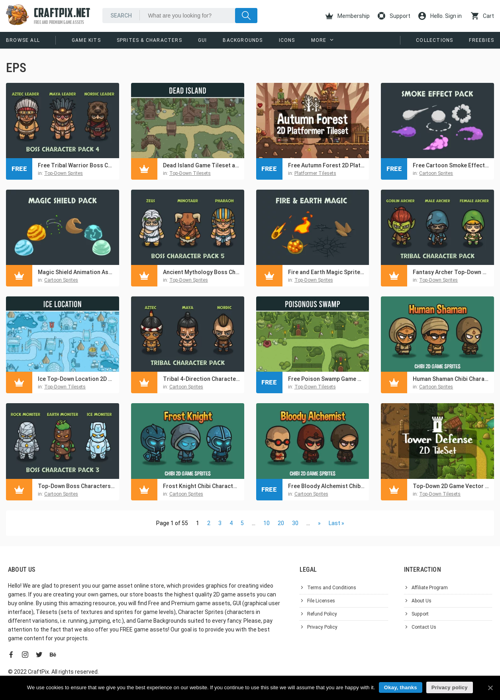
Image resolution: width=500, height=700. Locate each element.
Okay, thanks (400, 687)
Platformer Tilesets (315, 173)
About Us (421, 601)
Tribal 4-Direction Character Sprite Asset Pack (201, 379)
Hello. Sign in (440, 16)
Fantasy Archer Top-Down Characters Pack (451, 272)
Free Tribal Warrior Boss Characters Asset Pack (76, 165)
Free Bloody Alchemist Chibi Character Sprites (326, 486)
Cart (482, 16)
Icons (287, 40)
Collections (434, 40)
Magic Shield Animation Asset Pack (76, 272)
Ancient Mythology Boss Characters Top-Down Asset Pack (201, 272)
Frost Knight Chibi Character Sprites (201, 486)
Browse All (23, 40)
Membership (347, 16)
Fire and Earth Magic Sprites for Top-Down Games (326, 272)
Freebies (481, 40)
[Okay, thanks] (490, 688)
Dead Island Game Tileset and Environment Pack (201, 165)
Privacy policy (449, 687)
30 (295, 523)
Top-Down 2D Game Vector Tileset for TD (451, 486)
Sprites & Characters (149, 40)
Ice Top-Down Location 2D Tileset (76, 379)
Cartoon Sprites (436, 173)
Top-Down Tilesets (190, 173)
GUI (202, 40)
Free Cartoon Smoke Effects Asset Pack (451, 165)
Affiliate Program (430, 587)
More (319, 40)
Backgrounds (243, 40)
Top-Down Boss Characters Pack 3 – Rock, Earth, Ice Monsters (76, 486)
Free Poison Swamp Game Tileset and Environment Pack (326, 379)
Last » (336, 523)
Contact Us (424, 627)
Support (394, 16)
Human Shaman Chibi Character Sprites (451, 379)
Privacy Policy (322, 627)
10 (266, 523)
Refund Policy (322, 614)
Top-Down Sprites (63, 173)
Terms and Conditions (331, 587)
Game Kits (86, 40)
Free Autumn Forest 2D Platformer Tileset (326, 165)
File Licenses (321, 601)
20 (281, 523)
